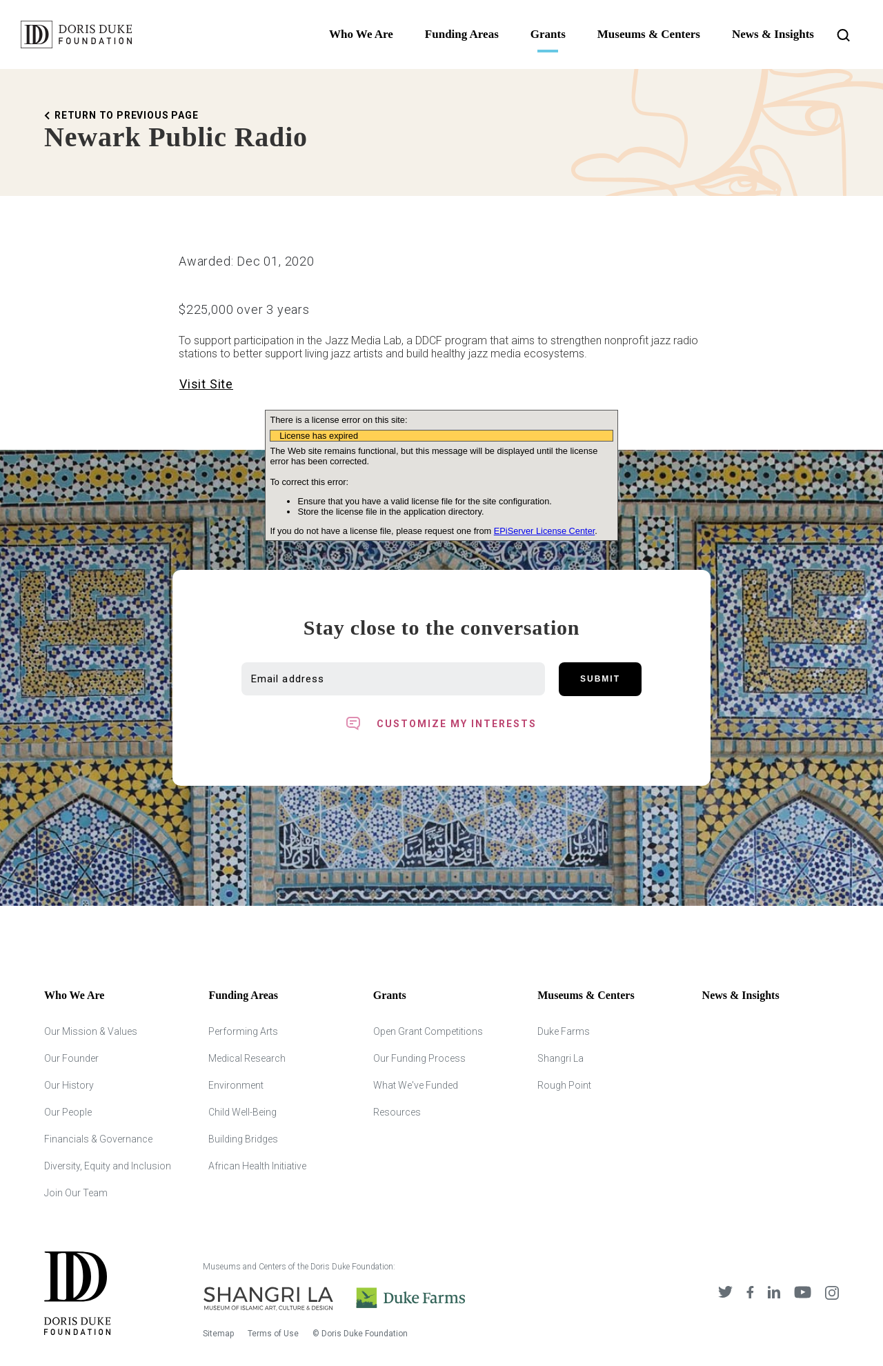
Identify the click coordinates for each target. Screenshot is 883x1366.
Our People (68, 1112)
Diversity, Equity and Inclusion (107, 1165)
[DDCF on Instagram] (832, 1293)
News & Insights (773, 34)
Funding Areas (462, 34)
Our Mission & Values (90, 1031)
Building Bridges (243, 1139)
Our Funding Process (419, 1058)
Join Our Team (76, 1192)
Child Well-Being (242, 1112)
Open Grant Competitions (428, 1031)
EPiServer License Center (544, 531)
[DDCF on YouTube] (802, 1293)
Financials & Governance (98, 1139)
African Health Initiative (257, 1165)
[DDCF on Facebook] (750, 1293)
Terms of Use (273, 1333)
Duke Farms (563, 1031)
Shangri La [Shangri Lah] (560, 1058)
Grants (548, 34)
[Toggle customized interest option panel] (441, 724)
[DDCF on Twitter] (725, 1293)
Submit (600, 679)
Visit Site (206, 384)
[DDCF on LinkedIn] (774, 1293)
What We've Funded (415, 1085)
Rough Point (564, 1085)
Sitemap (218, 1333)
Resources (397, 1112)
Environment (236, 1085)
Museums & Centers (648, 34)
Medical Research (247, 1058)
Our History (69, 1085)
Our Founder (71, 1058)
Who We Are (361, 34)
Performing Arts (243, 1031)
